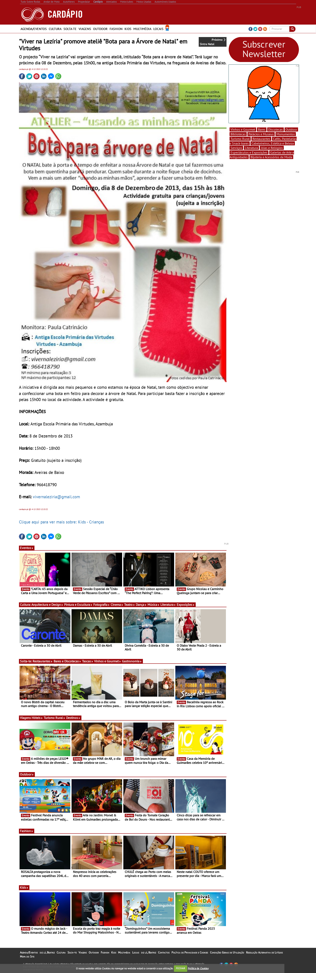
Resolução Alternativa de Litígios (264, 952)
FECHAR (180, 968)
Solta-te (70, 29)
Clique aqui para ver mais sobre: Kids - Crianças (61, 522)
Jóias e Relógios (272, 148)
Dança (141, 605)
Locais (158, 29)
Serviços (236, 148)
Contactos (163, 952)
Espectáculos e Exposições (249, 152)
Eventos (26, 548)
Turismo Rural (54, 718)
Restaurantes (43, 661)
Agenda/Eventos (34, 29)
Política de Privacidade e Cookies (190, 952)
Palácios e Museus (261, 134)
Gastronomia (132, 661)
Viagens (85, 29)
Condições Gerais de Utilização (227, 952)
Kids (128, 29)
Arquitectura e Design (47, 605)
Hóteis (37, 718)
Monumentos (285, 134)
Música (154, 605)
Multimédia (142, 29)
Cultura (55, 29)
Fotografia (101, 605)
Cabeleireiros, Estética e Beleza (273, 143)
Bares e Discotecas (67, 661)
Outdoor (100, 29)
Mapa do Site (27, 956)
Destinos (73, 718)
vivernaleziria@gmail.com (56, 496)
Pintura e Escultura (78, 605)
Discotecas (275, 129)
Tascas (87, 661)
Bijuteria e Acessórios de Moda (271, 157)
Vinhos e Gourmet (107, 661)
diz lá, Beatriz (47, 952)
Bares (261, 129)
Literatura (168, 605)
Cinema (117, 605)
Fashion (116, 29)
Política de (198, 968)
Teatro (129, 605)
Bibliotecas (238, 134)
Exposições (186, 605)
